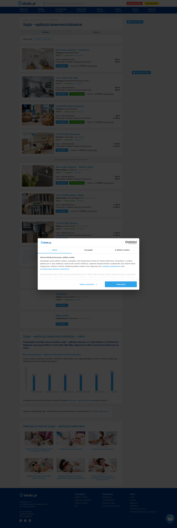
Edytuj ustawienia (88, 284)
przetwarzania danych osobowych (54, 269)
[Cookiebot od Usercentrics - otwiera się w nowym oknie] (127, 242)
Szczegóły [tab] (88, 250)
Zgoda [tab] (54, 250)
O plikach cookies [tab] (122, 250)
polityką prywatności (111, 266)
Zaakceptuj (120, 284)
